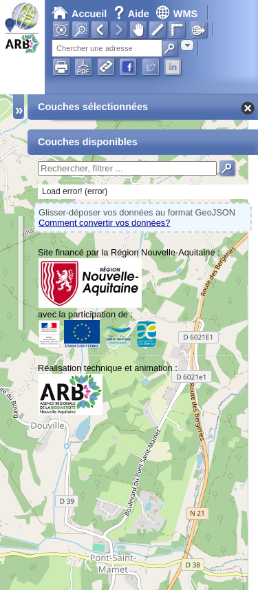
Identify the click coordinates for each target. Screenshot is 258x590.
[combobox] (187, 45)
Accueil (79, 13)
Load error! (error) (74, 191)
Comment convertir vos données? (104, 223)
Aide (133, 13)
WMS (176, 13)
